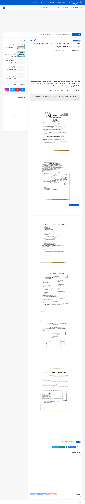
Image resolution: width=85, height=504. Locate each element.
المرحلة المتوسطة (67, 7)
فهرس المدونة (51, 2)
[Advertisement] (42, 21)
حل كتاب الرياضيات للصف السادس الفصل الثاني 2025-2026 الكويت (10, 55)
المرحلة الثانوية (78, 7)
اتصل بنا (43, 2)
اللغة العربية (64, 441)
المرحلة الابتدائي (56, 7)
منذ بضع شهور (12, 44)
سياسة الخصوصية (61, 2)
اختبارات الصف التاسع (54, 90)
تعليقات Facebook (42, 494)
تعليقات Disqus (34, 494)
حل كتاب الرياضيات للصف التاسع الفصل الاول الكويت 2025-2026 (10, 47)
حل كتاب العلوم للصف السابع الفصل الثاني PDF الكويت (11, 69)
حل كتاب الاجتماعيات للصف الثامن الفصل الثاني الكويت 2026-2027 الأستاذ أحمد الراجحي (10, 77)
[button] (72, 447)
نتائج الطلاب (39, 7)
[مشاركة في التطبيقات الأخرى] (49, 447)
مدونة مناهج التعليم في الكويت (63, 502)
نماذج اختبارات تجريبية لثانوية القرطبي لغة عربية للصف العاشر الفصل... (54, 34)
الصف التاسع (77, 40)
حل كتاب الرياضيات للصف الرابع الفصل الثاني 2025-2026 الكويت (11, 62)
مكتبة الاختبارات (46, 7)
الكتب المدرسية (35, 2)
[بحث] (4, 8)
